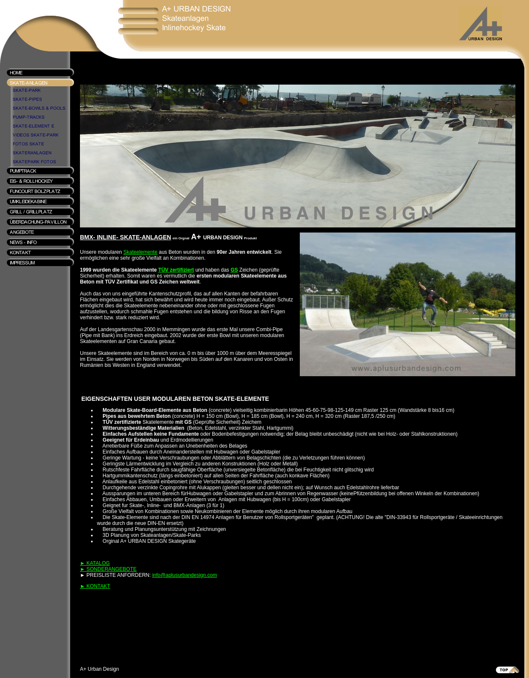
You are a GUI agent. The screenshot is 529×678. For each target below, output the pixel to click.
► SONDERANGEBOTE (108, 569)
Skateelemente (140, 252)
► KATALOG (95, 563)
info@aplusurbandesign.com (184, 575)
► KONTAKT (95, 586)
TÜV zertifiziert (176, 270)
